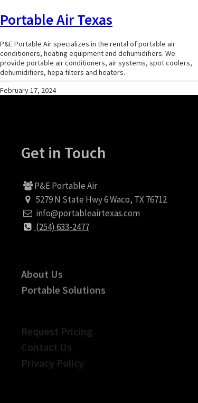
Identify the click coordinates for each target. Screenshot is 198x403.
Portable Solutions (63, 295)
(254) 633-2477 (55, 230)
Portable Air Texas (56, 19)
